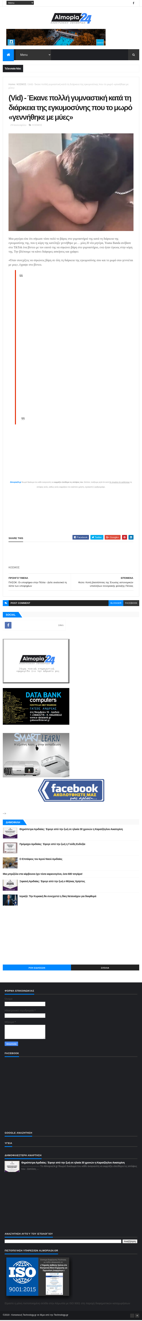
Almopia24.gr (15, 483)
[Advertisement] (71, 936)
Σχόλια (105, 968)
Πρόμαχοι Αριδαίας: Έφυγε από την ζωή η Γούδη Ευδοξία (52, 844)
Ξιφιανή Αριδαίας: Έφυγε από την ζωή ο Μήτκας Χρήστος (52, 882)
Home (12, 84)
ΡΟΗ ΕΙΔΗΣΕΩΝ (37, 968)
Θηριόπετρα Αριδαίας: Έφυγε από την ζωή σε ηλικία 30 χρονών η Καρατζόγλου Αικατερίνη (71, 829)
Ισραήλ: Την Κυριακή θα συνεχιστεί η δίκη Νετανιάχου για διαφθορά (57, 896)
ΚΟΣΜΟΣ (21, 84)
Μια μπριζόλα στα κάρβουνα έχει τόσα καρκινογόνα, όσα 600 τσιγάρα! (42, 874)
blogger (115, 604)
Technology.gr (61, 1315)
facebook (131, 604)
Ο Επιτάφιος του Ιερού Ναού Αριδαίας (40, 859)
